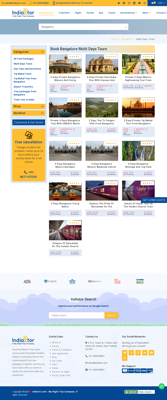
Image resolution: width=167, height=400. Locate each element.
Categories (21, 51)
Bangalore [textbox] (48, 26)
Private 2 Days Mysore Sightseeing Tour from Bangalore (138, 80)
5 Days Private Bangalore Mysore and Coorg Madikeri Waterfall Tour (65, 80)
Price (17, 106)
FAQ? (54, 364)
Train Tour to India (24, 99)
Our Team (57, 361)
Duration (19, 113)
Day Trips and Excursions (27, 68)
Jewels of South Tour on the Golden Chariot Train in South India (138, 206)
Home (114, 39)
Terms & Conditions (62, 350)
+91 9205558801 (96, 356)
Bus (101, 12)
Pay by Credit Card (61, 375)
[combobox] (83, 26)
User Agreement (60, 353)
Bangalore (126, 39)
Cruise (111, 12)
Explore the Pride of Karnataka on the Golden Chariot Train (102, 206)
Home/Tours (46, 12)
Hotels (90, 12)
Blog (54, 357)
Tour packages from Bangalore (25, 93)
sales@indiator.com (97, 362)
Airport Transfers (23, 86)
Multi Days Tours (23, 63)
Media (55, 368)
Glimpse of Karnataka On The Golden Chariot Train (65, 246)
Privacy (55, 346)
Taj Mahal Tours (23, 73)
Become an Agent (61, 372)
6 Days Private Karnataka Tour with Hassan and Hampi (101, 80)
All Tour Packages (24, 58)
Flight (78, 12)
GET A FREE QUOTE (154, 200)
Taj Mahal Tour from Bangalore (25, 80)
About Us (56, 342)
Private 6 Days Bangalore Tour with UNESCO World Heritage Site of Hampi (65, 123)
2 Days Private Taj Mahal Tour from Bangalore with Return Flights (138, 123)
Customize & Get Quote (28, 122)
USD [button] (160, 2)
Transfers (64, 12)
